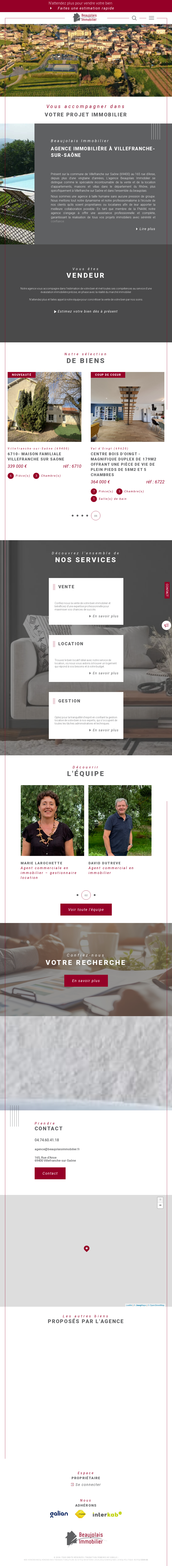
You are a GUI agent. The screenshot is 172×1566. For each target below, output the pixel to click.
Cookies (144, 1542)
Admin (107, 1542)
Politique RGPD (131, 1542)
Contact (167, 590)
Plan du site (75, 1542)
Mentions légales (92, 1542)
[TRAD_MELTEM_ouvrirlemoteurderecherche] (134, 17)
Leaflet (129, 1287)
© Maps (140, 1287)
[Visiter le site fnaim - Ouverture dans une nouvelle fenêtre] (80, 1496)
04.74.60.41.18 (47, 1122)
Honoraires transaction (55, 1542)
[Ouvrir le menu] (151, 18)
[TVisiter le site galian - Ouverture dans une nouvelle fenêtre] (59, 1496)
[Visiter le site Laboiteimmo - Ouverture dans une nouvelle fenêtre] (86, 1554)
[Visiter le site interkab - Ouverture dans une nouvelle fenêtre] (107, 1496)
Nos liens (117, 1542)
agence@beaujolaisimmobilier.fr (57, 1131)
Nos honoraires (32, 1542)
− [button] (160, 1188)
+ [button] (160, 1182)
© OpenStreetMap (156, 1287)
